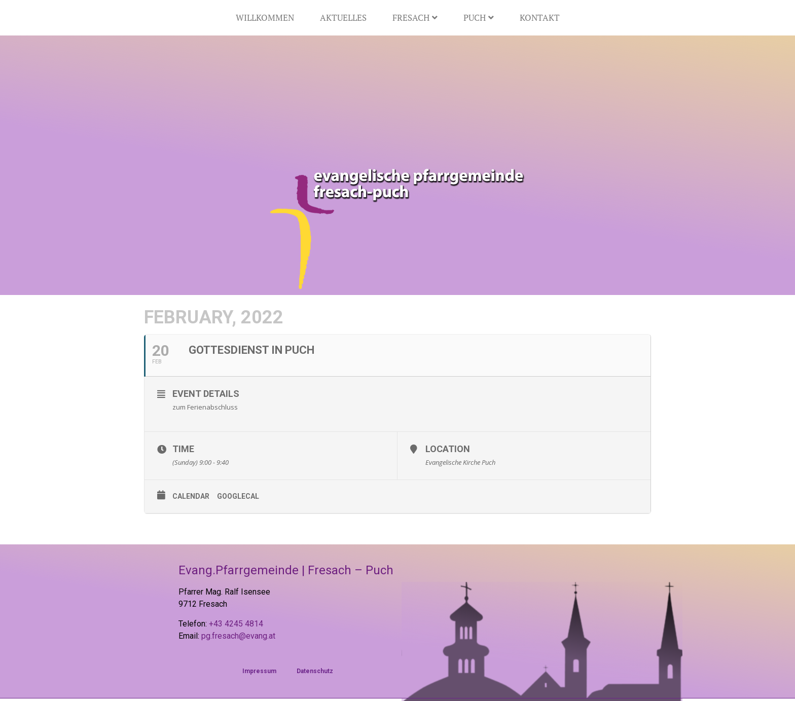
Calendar (190, 496)
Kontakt (540, 17)
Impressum (259, 671)
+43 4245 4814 (236, 624)
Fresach (415, 17)
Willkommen (265, 17)
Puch (478, 17)
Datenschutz (315, 671)
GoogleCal (238, 496)
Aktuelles (343, 17)
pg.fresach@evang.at (238, 636)
